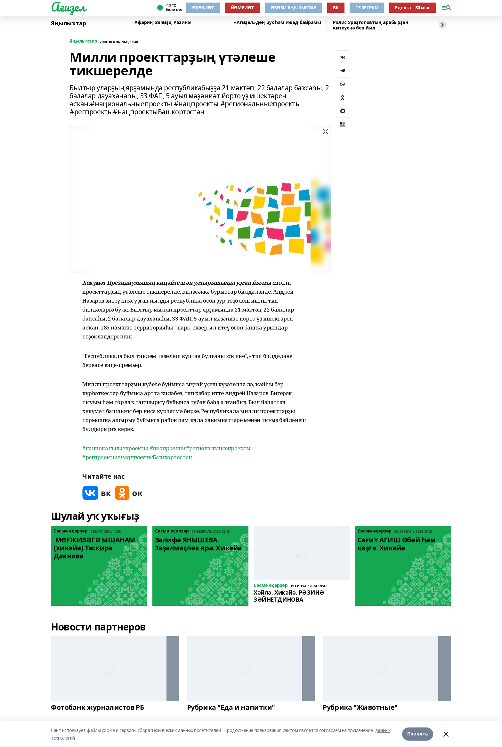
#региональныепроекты (218, 448)
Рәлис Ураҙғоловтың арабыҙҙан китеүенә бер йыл (370, 25)
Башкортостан (154, 457)
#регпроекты (99, 457)
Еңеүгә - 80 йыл (413, 7)
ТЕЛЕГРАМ (367, 7)
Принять (417, 734)
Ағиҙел (68, 7)
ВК (335, 7)
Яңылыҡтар (68, 23)
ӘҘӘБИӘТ (203, 7)
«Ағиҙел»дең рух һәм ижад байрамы (277, 22)
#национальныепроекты (115, 448)
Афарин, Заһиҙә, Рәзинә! (162, 22)
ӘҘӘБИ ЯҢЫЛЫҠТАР (294, 7)
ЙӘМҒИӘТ (242, 7)
